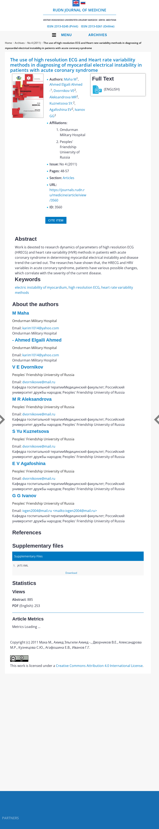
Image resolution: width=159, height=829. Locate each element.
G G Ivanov (24, 495)
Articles (68, 178)
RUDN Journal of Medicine (79, 14)
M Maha (20, 313)
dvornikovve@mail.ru (38, 382)
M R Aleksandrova (32, 399)
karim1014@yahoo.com (40, 328)
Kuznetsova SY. (61, 103)
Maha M (70, 79)
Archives (97, 35)
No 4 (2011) (34, 43)
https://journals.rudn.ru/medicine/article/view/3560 (67, 195)
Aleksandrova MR (62, 97)
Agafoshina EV (60, 109)
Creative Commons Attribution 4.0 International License (99, 665)
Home (8, 43)
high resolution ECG (84, 287)
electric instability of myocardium (41, 287)
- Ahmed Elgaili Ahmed (36, 340)
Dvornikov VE (64, 91)
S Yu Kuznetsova (30, 431)
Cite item (56, 220)
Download (71, 573)
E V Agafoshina (29, 463)
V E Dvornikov (27, 367)
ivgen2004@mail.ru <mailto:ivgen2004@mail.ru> (59, 510)
